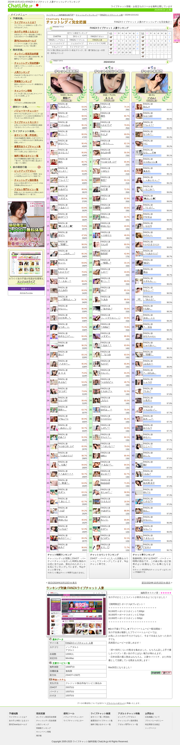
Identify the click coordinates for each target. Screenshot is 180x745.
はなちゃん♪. (149, 336)
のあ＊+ (62, 437)
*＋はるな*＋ (107, 382)
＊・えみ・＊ (64, 281)
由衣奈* (104, 253)
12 (115, 45)
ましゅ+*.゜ (106, 492)
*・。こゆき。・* (66, 253)
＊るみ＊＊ (63, 207)
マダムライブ (57, 47)
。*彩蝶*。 (63, 244)
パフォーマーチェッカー (26, 111)
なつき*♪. (105, 538)
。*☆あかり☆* (65, 455)
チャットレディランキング (87, 15)
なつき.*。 (148, 134)
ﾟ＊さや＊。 (64, 364)
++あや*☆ (63, 189)
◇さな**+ (148, 501)
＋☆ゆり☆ (106, 235)
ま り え (62, 373)
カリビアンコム (26, 293)
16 (130, 45)
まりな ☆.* (63, 152)
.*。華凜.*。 (64, 483)
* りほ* (61, 510)
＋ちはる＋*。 (150, 409)
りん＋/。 (105, 373)
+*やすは (147, 217)
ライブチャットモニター (26, 122)
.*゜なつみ (106, 354)
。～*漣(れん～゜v (67, 299)
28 (123, 53)
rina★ (61, 345)
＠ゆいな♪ (63, 520)
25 (137, 49)
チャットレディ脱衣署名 (26, 180)
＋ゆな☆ (105, 171)
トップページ (150, 728)
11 (137, 41)
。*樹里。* (106, 263)
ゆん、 (146, 510)
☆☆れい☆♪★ (150, 162)
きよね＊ (62, 382)
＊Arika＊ (105, 327)
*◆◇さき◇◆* (65, 226)
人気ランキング (22, 72)
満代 (60, 162)
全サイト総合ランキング (77, 33)
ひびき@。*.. (64, 318)
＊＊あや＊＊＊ (65, 474)
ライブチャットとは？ (25, 22)
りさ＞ (104, 198)
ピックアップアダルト (25, 171)
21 (123, 49)
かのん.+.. (148, 235)
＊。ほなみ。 (149, 373)
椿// (145, 464)
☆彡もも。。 (149, 281)
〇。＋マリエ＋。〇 (110, 318)
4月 (110, 33)
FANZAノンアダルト (57, 40)
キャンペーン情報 (23, 90)
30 (130, 53)
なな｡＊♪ (147, 529)
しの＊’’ (104, 272)
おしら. (146, 455)
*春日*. (146, 263)
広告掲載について (152, 717)
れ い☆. (62, 263)
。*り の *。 (149, 207)
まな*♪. (61, 235)
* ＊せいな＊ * (108, 446)
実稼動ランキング (23, 81)
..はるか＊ (148, 364)
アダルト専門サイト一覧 (26, 189)
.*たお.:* (147, 391)
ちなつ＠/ (62, 400)
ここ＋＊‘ (148, 446)
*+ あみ (104, 299)
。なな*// (147, 226)
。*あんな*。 (149, 299)
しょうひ (147, 382)
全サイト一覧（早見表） (26, 135)
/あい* (61, 354)
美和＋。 (62, 409)
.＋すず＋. (63, 198)
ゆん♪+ (146, 106)
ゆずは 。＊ (106, 409)
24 (134, 49)
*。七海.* (62, 464)
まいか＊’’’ (106, 474)
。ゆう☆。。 (107, 143)
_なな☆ (105, 400)
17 (134, 45)
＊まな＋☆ (148, 538)
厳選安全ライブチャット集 (27, 146)
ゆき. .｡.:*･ (148, 419)
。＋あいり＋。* (151, 180)
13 (119, 45)
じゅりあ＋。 (149, 345)
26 (115, 53)
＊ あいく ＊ (64, 501)
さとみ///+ (63, 290)
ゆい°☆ (147, 492)
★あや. (146, 171)
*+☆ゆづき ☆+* (66, 446)
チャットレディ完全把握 (27, 63)
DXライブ (77, 36)
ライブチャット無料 (82, 741)
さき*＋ (62, 492)
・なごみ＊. (149, 189)
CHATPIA (57, 36)
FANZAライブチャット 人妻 (111, 15)
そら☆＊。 (106, 437)
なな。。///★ (149, 152)
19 (115, 49)
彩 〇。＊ (62, 134)
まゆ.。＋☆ (149, 318)
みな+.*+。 (63, 143)
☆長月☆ (147, 400)
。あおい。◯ (64, 428)
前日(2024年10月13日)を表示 (62, 582)
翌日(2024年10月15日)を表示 (156, 582)
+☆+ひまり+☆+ (151, 244)
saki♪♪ (104, 455)
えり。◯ (105, 547)
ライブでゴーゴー (77, 47)
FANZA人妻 (97, 40)
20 (119, 49)
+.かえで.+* (63, 272)
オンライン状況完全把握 (26, 53)
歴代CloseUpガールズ (25, 41)
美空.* (104, 180)
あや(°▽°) (63, 217)
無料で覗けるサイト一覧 (26, 156)
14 (123, 45)
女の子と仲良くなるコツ (26, 31)
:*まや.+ (147, 547)
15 (126, 45)
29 (126, 53)
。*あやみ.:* (106, 308)
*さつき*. (62, 391)
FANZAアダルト (97, 36)
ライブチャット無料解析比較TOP (60, 15)
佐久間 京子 (149, 483)
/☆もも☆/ (106, 501)
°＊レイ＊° (63, 180)
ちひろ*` (105, 364)
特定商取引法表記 (152, 724)
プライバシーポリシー (116, 703)
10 (134, 41)
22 (126, 49)
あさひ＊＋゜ (64, 538)
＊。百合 (147, 327)
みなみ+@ (106, 152)
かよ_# (104, 134)
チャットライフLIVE (97, 43)
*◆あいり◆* (149, 198)
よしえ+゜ (63, 171)
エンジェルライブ (57, 43)
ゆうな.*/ (147, 428)
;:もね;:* (147, 474)
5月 (142, 33)
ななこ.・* (63, 116)
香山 (145, 272)
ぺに (145, 143)
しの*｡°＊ (105, 428)
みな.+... (147, 437)
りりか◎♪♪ (106, 419)
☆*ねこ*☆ (63, 419)
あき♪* (61, 547)
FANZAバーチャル (77, 40)
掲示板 (17, 100)
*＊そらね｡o (64, 125)
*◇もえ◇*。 (64, 106)
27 (119, 53)
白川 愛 (104, 189)
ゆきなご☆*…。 (66, 336)
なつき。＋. (64, 327)
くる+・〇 (106, 106)
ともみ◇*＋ (107, 391)
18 (137, 45)
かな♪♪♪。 (63, 308)
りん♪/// (104, 244)
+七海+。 (147, 308)
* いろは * (63, 529)
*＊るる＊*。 (107, 464)
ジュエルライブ (77, 43)
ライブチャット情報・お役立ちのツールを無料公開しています (141, 6)
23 (130, 49)
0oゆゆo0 (105, 483)
